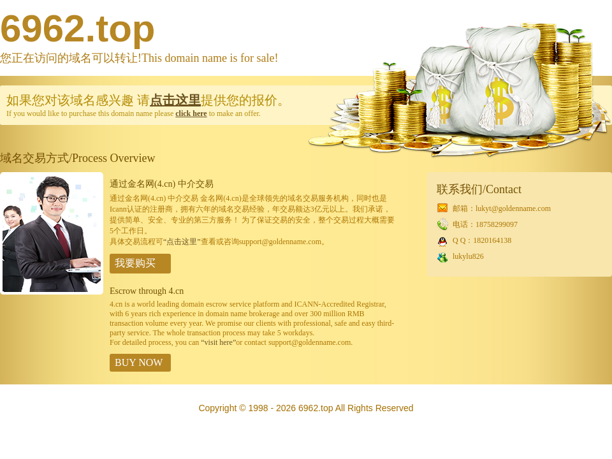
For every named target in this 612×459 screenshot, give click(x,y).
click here (191, 113)
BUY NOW (139, 362)
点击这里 (175, 100)
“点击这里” (182, 241)
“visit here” (218, 342)
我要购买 (135, 263)
